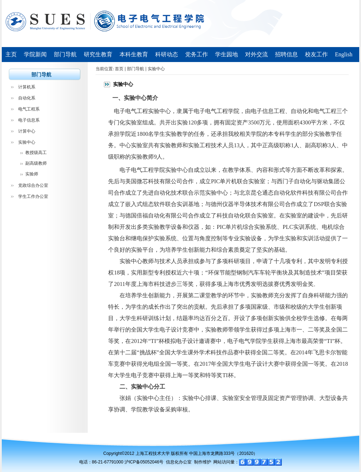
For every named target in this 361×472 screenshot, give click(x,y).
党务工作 (196, 54)
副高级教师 (36, 163)
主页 (11, 54)
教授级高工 (36, 152)
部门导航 (65, 54)
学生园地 (226, 54)
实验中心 (26, 142)
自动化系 (26, 98)
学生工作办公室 (33, 196)
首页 (119, 68)
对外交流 (256, 54)
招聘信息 (286, 54)
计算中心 (26, 131)
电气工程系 (29, 109)
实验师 (31, 173)
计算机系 (26, 86)
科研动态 (166, 54)
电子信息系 (29, 120)
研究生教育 (98, 54)
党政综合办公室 (33, 185)
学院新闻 (35, 54)
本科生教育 (134, 54)
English (343, 54)
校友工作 (316, 54)
